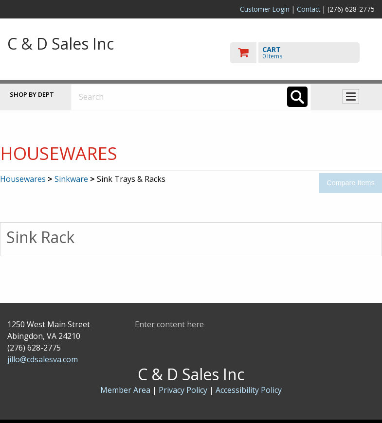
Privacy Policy (184, 390)
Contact (308, 9)
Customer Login (265, 9)
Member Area (125, 390)
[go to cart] (302, 52)
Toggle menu (351, 96)
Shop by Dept (32, 94)
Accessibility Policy (249, 390)
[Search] (297, 97)
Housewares (23, 179)
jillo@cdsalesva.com (42, 359)
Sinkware (71, 179)
